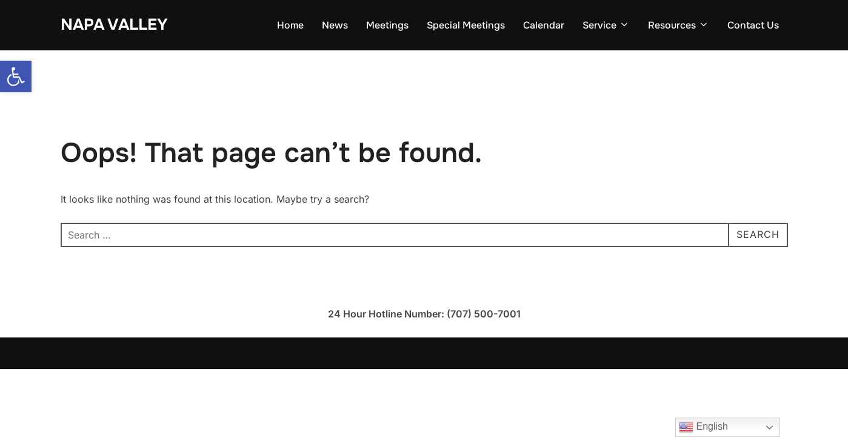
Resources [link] (678, 25)
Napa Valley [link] (114, 25)
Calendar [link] (543, 25)
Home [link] (290, 25)
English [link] (703, 427)
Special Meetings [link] (466, 25)
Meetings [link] (387, 25)
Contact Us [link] (753, 25)
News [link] (335, 25)
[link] (16, 76)
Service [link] (606, 25)
